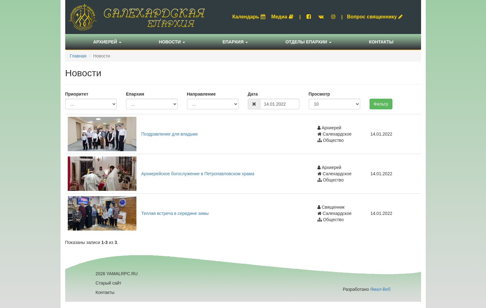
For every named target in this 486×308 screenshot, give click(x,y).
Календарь (248, 16)
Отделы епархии (308, 41)
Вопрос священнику (375, 16)
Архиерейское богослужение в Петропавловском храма (197, 173)
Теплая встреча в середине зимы (175, 213)
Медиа (282, 16)
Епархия (235, 41)
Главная (78, 55)
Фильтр (381, 104)
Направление (201, 94)
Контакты (381, 41)
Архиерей (107, 41)
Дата (253, 94)
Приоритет (76, 94)
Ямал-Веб (380, 289)
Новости (172, 41)
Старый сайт (108, 283)
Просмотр (319, 94)
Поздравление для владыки (169, 134)
